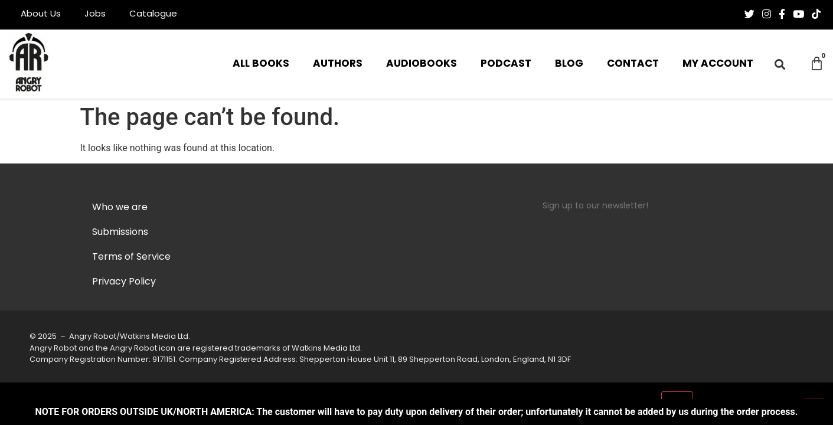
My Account (717, 64)
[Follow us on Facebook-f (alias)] (782, 14)
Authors (337, 64)
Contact (633, 64)
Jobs (95, 14)
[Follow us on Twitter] (749, 14)
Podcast (506, 64)
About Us (41, 14)
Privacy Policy (124, 282)
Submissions (120, 232)
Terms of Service (131, 257)
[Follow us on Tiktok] (816, 14)
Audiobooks (421, 64)
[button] (779, 64)
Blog (569, 64)
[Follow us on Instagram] (766, 14)
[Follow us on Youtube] (798, 14)
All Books (261, 64)
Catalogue (153, 14)
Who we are (120, 207)
